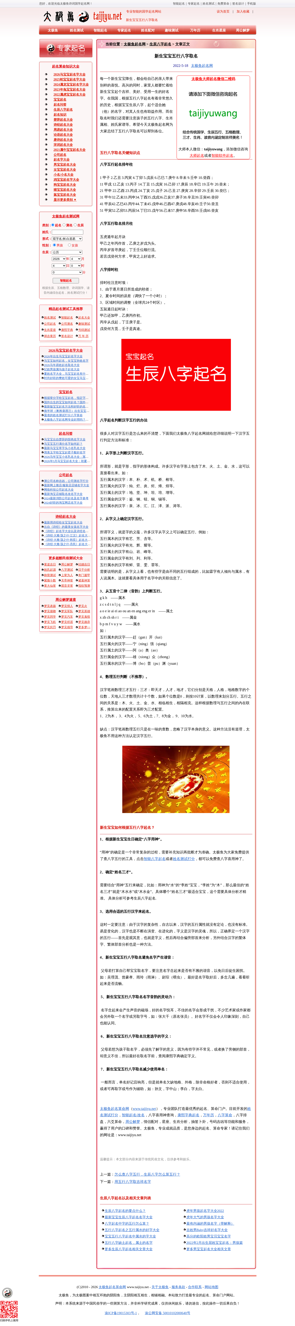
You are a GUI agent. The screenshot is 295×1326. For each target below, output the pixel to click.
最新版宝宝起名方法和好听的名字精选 (69, 406)
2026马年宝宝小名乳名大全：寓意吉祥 (69, 456)
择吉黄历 (50, 336)
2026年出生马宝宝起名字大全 (63, 356)
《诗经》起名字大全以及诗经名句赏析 (69, 531)
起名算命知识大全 (65, 66)
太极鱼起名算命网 (114, 1109)
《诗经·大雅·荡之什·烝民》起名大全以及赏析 (73, 544)
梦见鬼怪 (84, 616)
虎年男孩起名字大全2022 (205, 1211)
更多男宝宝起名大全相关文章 (208, 1249)
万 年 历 (83, 336)
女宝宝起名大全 (65, 169)
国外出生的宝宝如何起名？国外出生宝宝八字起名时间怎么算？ (85, 402)
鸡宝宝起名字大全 (66, 179)
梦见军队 (67, 611)
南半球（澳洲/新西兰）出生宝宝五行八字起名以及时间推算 (83, 411)
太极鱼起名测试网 (65, 216)
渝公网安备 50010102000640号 (165, 1313)
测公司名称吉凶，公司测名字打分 (66, 481)
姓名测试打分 (184, 859)
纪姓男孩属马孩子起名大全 (62, 369)
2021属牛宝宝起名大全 (70, 150)
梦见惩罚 (50, 627)
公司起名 (60, 155)
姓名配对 (148, 30)
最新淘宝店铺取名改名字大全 (63, 494)
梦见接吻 (50, 611)
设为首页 (223, 11)
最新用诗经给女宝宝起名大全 (63, 522)
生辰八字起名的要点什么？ (125, 1211)
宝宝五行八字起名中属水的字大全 (130, 1236)
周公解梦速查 (65, 600)
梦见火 (82, 606)
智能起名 (179, 3)
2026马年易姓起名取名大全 (62, 365)
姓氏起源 (50, 569)
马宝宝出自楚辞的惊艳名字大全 (65, 439)
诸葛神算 (84, 580)
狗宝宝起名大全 (65, 184)
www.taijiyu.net (144, 1109)
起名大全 (84, 317)
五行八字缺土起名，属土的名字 (129, 1243)
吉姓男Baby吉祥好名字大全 (207, 1230)
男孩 (60, 245)
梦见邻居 (67, 622)
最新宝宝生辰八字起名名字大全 (129, 1217)
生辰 (80, 225)
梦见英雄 (84, 611)
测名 (69, 225)
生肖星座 (219, 30)
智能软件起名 (222, 155)
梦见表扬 (50, 606)
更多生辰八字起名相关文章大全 (129, 1249)
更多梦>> (84, 627)
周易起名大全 (63, 129)
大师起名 (197, 155)
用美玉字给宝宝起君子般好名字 (65, 452)
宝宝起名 (60, 99)
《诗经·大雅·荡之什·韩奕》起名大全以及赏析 (73, 539)
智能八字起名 (155, 859)
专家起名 (194, 3)
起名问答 (60, 104)
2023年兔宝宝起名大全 (70, 89)
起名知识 (60, 114)
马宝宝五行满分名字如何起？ (63, 443)
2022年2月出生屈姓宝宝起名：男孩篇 (214, 1243)
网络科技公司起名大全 (59, 489)
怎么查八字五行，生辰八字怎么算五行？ (147, 1174)
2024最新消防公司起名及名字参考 (66, 498)
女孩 (75, 245)
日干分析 (84, 569)
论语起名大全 (63, 134)
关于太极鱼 (160, 1287)
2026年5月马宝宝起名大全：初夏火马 (68, 461)
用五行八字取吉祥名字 (133, 1182)
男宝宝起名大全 (65, 164)
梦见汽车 (67, 616)
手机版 (251, 3)
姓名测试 (208, 3)
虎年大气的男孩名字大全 (205, 1217)
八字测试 (67, 569)
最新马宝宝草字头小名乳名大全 (65, 448)
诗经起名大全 (63, 124)
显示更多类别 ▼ (65, 199)
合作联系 (195, 1287)
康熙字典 (67, 330)
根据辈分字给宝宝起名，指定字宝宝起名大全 (73, 398)
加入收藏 (243, 11)
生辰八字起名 (63, 109)
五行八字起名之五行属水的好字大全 (132, 1230)
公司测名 (67, 323)
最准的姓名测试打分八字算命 (63, 415)
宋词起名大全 (63, 144)
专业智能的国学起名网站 (102, 16)
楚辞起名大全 (63, 119)
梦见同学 (50, 616)
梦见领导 (67, 627)
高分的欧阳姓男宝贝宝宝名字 (208, 1236)
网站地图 (211, 1287)
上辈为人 (67, 575)
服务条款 (178, 1287)
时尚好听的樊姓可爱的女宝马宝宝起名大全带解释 (76, 378)
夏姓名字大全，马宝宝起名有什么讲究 (69, 373)
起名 (58, 225)
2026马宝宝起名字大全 (70, 74)
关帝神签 (67, 580)
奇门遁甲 (84, 575)
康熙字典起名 (188, 1115)
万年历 (195, 30)
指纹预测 (84, 585)
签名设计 (238, 3)
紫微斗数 (50, 580)
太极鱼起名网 (135, 44)
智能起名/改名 (133, 1115)
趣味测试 (171, 30)
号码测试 (84, 330)
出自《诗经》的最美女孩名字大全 (66, 526)
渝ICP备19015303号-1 (121, 1313)
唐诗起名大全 (63, 139)
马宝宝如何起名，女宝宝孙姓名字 (66, 360)
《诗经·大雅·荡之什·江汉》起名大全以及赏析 (73, 535)
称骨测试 (50, 575)
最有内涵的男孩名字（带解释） (210, 1223)
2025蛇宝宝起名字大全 (70, 79)
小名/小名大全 (64, 174)
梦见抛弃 (84, 622)
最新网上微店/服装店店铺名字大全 (66, 485)
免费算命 (223, 3)
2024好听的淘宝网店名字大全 (63, 502)
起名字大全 (62, 159)
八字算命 (225, 1115)
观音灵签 (67, 585)
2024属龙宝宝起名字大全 (71, 84)
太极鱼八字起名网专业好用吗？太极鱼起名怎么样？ (78, 419)
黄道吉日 (50, 564)
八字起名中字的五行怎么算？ (127, 1223)
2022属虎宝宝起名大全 (70, 94)
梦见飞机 (50, 622)
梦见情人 (67, 606)
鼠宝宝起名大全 (65, 194)
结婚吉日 (84, 564)
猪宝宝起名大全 (65, 189)
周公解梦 (243, 30)
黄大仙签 (50, 585)
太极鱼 (53, 30)
